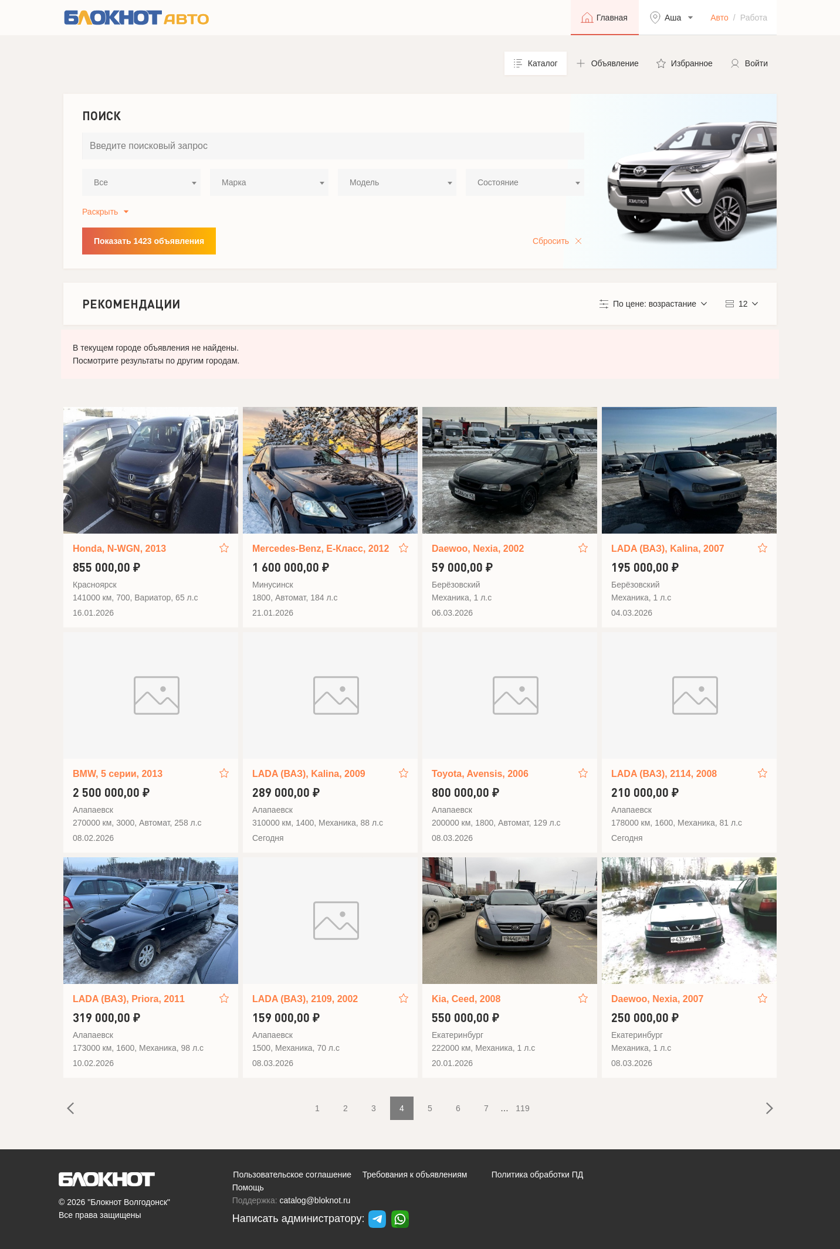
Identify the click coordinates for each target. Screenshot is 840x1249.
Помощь (248, 1187)
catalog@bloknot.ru (315, 1200)
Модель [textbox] (364, 182)
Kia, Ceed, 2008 (466, 999)
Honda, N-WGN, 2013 (119, 549)
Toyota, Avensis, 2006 (480, 774)
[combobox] (141, 182)
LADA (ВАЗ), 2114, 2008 (664, 774)
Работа (753, 17)
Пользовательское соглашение (292, 1174)
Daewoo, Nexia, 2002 (478, 549)
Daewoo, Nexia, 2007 (657, 999)
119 (522, 1108)
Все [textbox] (101, 182)
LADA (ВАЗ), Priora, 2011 (129, 999)
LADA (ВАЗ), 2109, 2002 (305, 999)
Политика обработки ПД (538, 1174)
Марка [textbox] (234, 182)
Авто (719, 17)
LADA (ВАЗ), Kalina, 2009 (308, 774)
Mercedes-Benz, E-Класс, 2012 (320, 549)
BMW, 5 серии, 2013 (117, 774)
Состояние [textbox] (498, 182)
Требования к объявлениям (415, 1174)
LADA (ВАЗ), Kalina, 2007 (667, 549)
